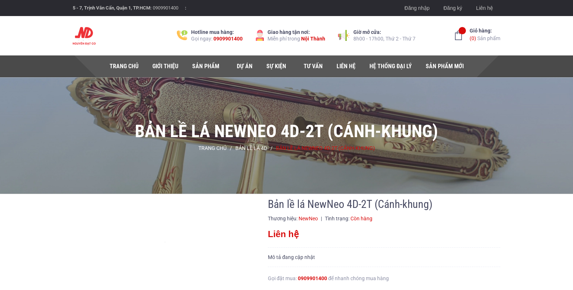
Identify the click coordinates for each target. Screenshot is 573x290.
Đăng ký (452, 8)
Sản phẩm (485, 34)
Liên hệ (484, 8)
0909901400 (165, 8)
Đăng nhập (417, 8)
